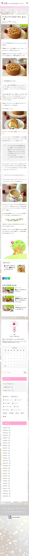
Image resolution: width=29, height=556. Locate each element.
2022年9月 (6, 438)
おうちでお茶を (11, 10)
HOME (3, 10)
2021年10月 (6, 466)
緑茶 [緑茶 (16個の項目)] (5, 416)
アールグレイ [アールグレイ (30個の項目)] (19, 400)
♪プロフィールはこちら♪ (14, 336)
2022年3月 (6, 453)
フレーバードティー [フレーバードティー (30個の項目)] (16, 409)
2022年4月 (6, 450)
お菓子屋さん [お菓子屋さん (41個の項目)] (15, 396)
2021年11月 (6, 463)
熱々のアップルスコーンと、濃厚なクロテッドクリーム (9, 267)
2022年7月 (6, 443)
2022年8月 (6, 440)
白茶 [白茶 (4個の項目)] (18, 413)
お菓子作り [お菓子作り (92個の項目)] (6, 396)
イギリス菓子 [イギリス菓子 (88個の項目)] (7, 403)
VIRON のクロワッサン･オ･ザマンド (20, 308)
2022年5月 (6, 448)
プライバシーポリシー (21, 508)
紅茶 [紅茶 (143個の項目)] (23, 413)
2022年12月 (6, 430)
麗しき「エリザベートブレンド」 (21, 290)
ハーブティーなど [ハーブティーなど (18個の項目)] (8, 406)
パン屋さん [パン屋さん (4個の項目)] (6, 409)
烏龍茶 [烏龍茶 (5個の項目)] (12, 413)
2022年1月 (6, 458)
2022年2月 (6, 455)
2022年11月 (6, 433)
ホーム (4, 508)
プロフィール (11, 508)
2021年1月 (6, 488)
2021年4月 (6, 481)
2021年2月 (6, 486)
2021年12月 (6, 460)
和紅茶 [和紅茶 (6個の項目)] (5, 413)
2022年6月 (6, 445)
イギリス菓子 (11, 22)
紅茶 (15, 22)
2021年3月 (6, 483)
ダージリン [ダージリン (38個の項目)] (15, 403)
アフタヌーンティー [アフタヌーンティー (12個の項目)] (8, 400)
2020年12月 (6, 491)
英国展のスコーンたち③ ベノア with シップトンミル (21, 300)
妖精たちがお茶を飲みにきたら (18, 511)
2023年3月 (6, 428)
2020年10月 (6, 496)
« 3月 (5, 365)
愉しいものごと (9, 390)
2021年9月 (6, 468)
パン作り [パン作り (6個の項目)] (17, 406)
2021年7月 (6, 473)
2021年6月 (6, 476)
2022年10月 (6, 435)
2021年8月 (6, 471)
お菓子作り (5, 22)
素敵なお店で (9, 387)
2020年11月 (6, 493)
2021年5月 (6, 478)
